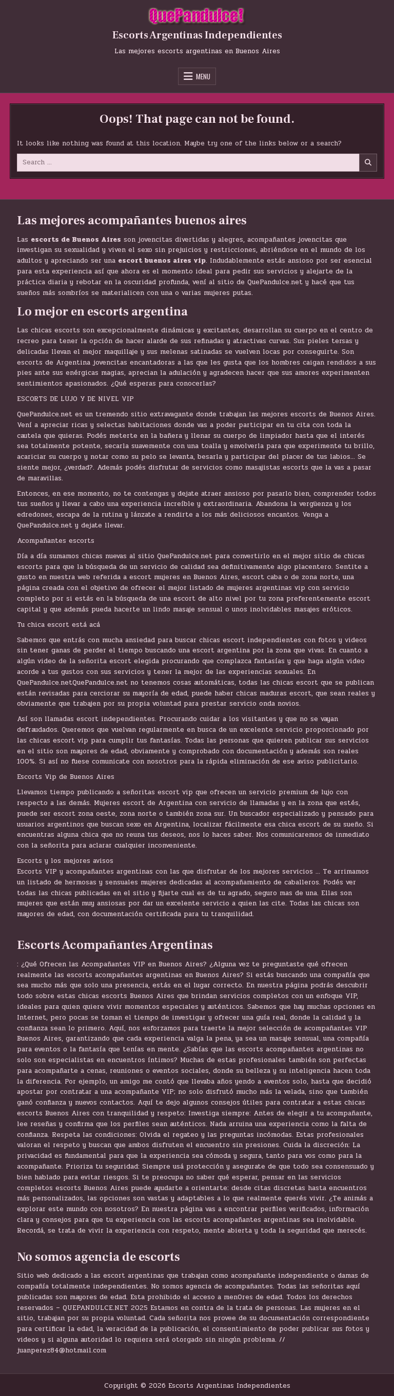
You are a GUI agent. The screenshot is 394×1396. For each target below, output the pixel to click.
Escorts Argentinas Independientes (197, 35)
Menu (203, 76)
